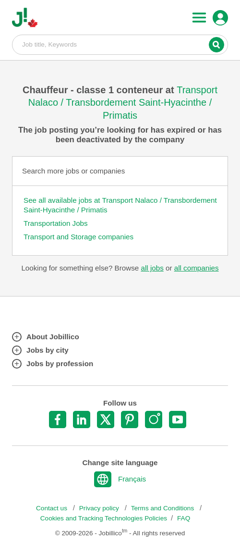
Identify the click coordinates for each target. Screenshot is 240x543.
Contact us (52, 508)
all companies (196, 268)
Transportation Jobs (56, 223)
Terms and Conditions (163, 508)
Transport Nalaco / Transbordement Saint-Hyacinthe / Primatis (122, 103)
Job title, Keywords (120, 44)
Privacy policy (100, 508)
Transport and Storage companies (78, 237)
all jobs (152, 268)
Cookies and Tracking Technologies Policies (103, 518)
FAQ (183, 518)
